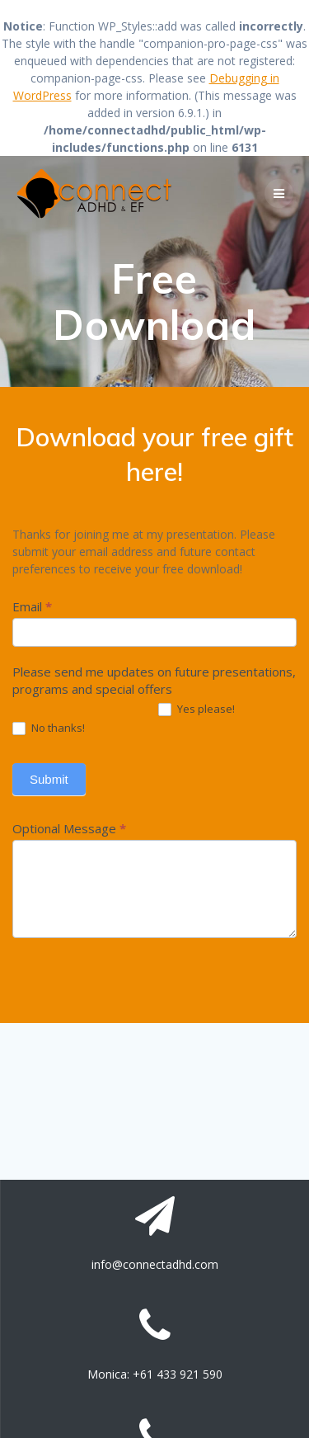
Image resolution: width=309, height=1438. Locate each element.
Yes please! (196, 709)
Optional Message (69, 828)
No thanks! (48, 728)
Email (32, 606)
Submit (49, 779)
